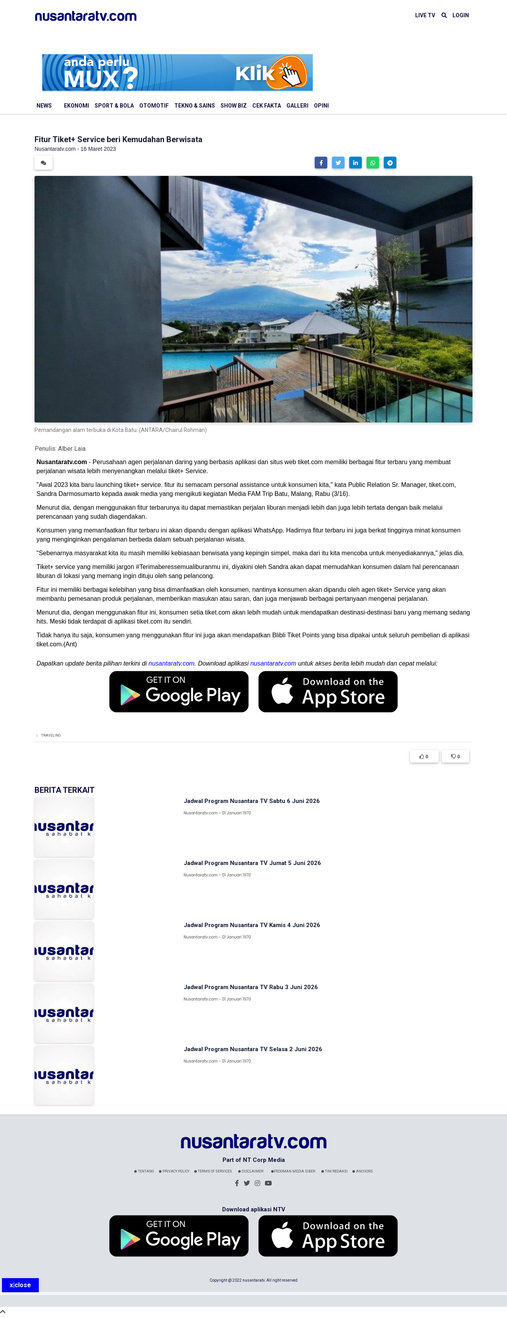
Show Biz (234, 105)
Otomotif (154, 105)
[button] (321, 162)
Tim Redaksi (334, 1171)
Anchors (362, 1171)
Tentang (144, 1171)
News (44, 105)
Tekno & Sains (194, 105)
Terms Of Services (213, 1171)
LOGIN (460, 15)
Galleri (297, 105)
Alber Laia (72, 448)
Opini (321, 105)
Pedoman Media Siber (293, 1171)
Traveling (51, 735)
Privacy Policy (174, 1171)
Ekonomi (76, 105)
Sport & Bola (114, 105)
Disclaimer (250, 1171)
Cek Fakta (266, 105)
